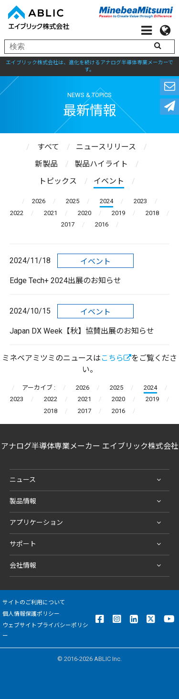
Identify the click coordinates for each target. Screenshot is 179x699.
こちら (116, 358)
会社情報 (87, 566)
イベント (95, 261)
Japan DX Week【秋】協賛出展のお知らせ (82, 330)
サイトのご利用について (33, 602)
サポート (87, 544)
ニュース (87, 480)
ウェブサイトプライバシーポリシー (45, 630)
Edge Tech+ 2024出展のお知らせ (65, 280)
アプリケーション (87, 523)
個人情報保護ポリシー (31, 613)
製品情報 (87, 501)
